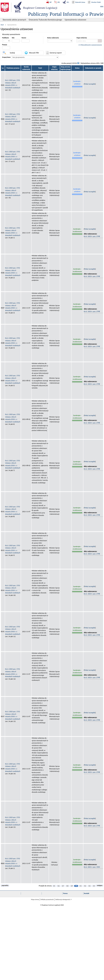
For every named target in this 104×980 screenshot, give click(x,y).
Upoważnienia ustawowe (75, 19)
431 (81, 886)
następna (99, 885)
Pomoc (65, 893)
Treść (40, 68)
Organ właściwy (81, 38)
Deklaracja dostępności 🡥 (63, 899)
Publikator (5, 38)
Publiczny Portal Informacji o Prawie (65, 14)
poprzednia (5, 885)
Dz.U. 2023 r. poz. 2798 (92, 236)
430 (76, 886)
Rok (13, 38)
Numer (24, 38)
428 (67, 886)
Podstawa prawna (13, 68)
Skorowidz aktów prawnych (14, 19)
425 (54, 886)
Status (77, 68)
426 (58, 886)
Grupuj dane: (6, 57)
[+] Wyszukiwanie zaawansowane (90, 45)
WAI (101, 6)
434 (94, 886)
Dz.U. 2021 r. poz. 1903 (92, 867)
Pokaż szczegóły (89, 84)
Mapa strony (35, 899)
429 (72, 886)
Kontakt (86, 893)
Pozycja (4, 45)
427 (63, 886)
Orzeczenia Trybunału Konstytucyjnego (45, 19)
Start (2, 25)
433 (89, 886)
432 (85, 886)
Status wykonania (53, 38)
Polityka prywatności (47, 899)
